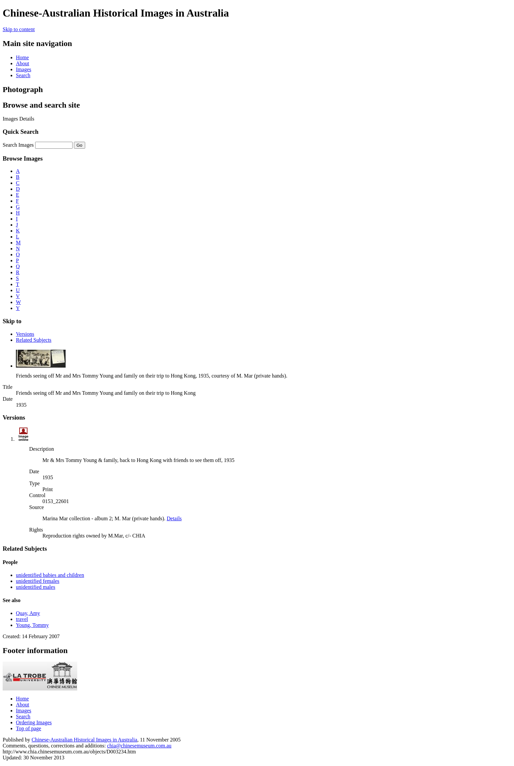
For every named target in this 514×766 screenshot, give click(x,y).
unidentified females (37, 581)
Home (22, 57)
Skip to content (19, 29)
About (22, 63)
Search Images (18, 145)
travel (22, 619)
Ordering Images (34, 722)
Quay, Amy (28, 613)
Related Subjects (33, 340)
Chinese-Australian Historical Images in (84, 739)
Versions (25, 334)
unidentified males (35, 587)
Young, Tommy (32, 625)
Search (23, 75)
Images (23, 69)
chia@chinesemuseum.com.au (139, 745)
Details (174, 518)
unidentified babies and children (50, 575)
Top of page (28, 728)
